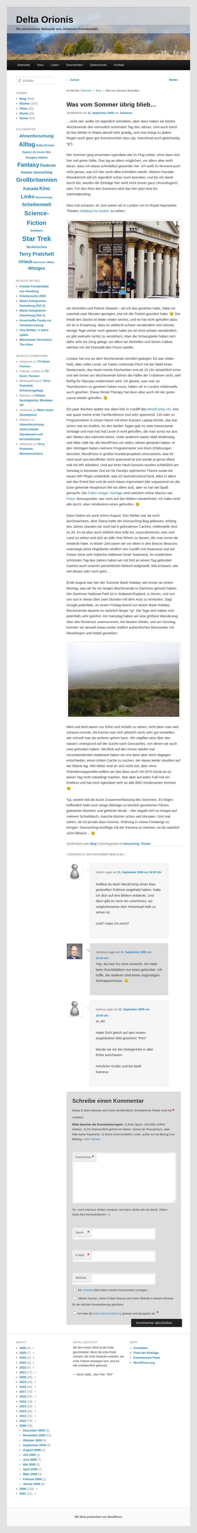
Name (82, 1232)
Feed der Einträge (146, 1352)
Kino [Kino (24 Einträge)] (44, 188)
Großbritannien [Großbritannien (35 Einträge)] (36, 180)
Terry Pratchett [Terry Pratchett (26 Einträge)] (36, 254)
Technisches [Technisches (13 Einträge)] (36, 247)
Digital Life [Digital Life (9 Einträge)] (29, 152)
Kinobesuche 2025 (33, 296)
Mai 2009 (29, 1464)
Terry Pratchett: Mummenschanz (32, 448)
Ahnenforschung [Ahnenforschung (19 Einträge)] (36, 135)
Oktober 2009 (32, 1440)
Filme (23, 108)
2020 (23, 1377)
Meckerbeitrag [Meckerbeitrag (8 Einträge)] (44, 197)
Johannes (125, 113)
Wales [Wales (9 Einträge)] (51, 262)
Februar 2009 (32, 1479)
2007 (23, 1493)
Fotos (71, 499)
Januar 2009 (31, 1484)
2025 (23, 1352)
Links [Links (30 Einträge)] (28, 196)
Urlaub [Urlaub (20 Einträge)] (25, 261)
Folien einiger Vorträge (105, 493)
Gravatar (88, 1290)
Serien (24, 118)
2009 (23, 1425)
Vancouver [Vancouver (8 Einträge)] (39, 262)
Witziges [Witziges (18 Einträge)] (36, 268)
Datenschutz (98, 65)
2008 (23, 1488)
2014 (23, 1406)
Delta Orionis (44, 19)
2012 (23, 1416)
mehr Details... (93, 1139)
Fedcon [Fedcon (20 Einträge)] (48, 165)
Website (80, 1277)
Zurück (73, 80)
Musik (24, 113)
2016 (23, 1396)
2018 (23, 1386)
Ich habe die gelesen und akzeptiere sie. (118, 1313)
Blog (98, 90)
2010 (23, 1420)
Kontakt (119, 65)
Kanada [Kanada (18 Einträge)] (30, 188)
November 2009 (34, 1435)
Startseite (23, 65)
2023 (23, 1362)
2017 (23, 1391)
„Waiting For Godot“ (94, 211)
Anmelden (140, 1348)
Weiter (175, 80)
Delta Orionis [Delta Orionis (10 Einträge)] (45, 145)
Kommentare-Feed (146, 1357)
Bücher (25, 103)
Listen (55, 65)
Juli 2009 (29, 1454)
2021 (23, 1372)
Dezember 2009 (34, 1430)
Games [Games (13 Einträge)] (27, 172)
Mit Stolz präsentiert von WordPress (98, 1517)
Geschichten (74, 65)
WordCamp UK (159, 409)
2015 (23, 1401)
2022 (23, 1367)
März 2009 (30, 1474)
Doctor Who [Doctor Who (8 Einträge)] (44, 152)
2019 (23, 1382)
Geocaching (131, 843)
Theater (146, 843)
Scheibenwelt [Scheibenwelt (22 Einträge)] (36, 204)
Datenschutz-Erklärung (107, 1313)
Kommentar (84, 1157)
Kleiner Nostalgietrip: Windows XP (36, 400)
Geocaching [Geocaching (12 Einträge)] (42, 172)
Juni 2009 (30, 1459)
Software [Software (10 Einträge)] (36, 230)
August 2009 (32, 1450)
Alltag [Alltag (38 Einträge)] (27, 144)
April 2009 (30, 1469)
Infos (40, 65)
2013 (23, 1411)
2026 (23, 1348)
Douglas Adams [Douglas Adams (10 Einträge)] (37, 157)
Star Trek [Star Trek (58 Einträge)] (36, 238)
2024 (23, 1357)
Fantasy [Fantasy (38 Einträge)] (28, 165)
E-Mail (82, 1255)
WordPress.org (144, 1362)
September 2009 (34, 1445)
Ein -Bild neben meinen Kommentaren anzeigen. (113, 1290)
